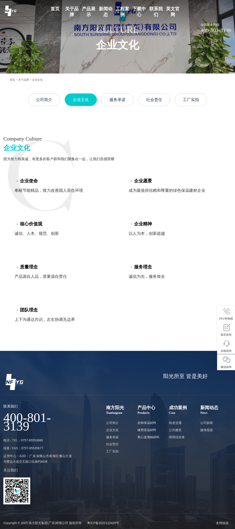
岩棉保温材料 (146, 423)
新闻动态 (216, 410)
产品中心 (153, 410)
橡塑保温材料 (146, 430)
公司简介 (44, 99)
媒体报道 (206, 430)
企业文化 (37, 79)
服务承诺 (117, 99)
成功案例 (184, 410)
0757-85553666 (32, 440)
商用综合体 (177, 437)
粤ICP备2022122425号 (103, 523)
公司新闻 (206, 423)
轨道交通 (175, 423)
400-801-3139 (27, 421)
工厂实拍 (191, 99)
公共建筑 (175, 430)
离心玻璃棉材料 (148, 437)
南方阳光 (121, 410)
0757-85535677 (32, 448)
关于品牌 (23, 79)
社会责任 (154, 99)
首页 (55, 8)
